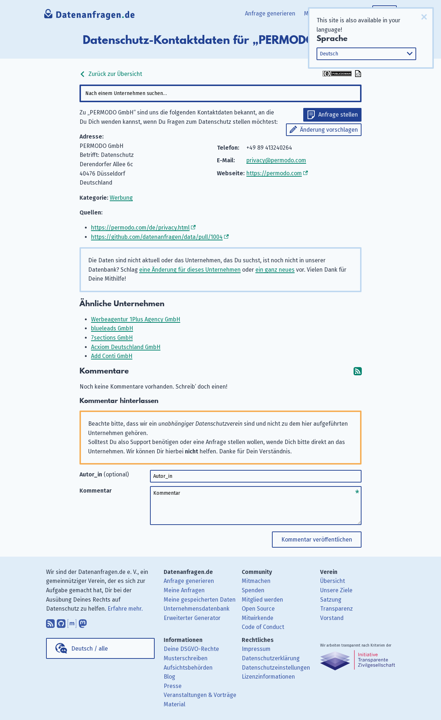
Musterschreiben (186, 658)
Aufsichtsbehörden (188, 667)
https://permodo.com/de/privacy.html (140, 227)
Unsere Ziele (336, 590)
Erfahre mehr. (125, 608)
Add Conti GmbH (111, 356)
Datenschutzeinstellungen (276, 667)
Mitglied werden (262, 599)
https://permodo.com (274, 173)
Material (174, 704)
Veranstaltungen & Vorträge (200, 695)
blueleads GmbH (112, 328)
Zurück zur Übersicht (110, 74)
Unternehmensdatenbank (196, 608)
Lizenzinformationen (268, 676)
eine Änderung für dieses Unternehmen (190, 269)
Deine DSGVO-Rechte (191, 649)
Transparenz (336, 608)
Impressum (256, 649)
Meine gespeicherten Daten (200, 599)
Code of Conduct (263, 627)
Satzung (330, 599)
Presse (173, 686)
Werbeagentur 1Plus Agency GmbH (135, 319)
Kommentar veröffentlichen (316, 539)
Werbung (121, 197)
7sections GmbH (112, 337)
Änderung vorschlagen (329, 129)
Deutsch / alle (89, 648)
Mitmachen (256, 581)
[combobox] (220, 93)
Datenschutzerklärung (271, 658)
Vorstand (332, 618)
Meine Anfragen (184, 590)
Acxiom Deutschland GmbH (125, 347)
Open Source (258, 608)
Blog (169, 676)
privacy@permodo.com (276, 160)
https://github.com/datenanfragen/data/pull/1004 (157, 237)
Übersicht (332, 581)
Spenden (253, 590)
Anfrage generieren (270, 13)
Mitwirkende (257, 618)
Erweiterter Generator (192, 618)
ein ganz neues (275, 269)
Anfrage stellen (338, 114)
